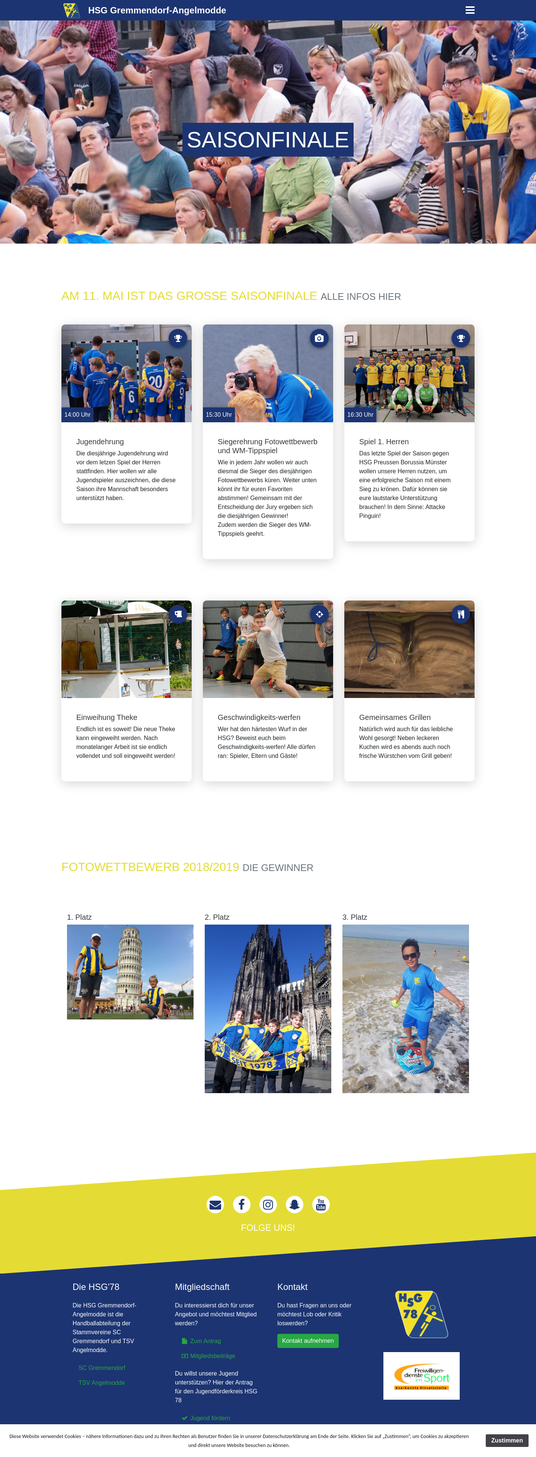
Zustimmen (507, 1440)
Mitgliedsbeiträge (208, 1356)
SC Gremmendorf (102, 1368)
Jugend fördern (205, 1418)
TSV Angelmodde (102, 1383)
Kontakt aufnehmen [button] (308, 1341)
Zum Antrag (201, 1341)
